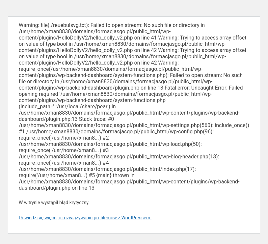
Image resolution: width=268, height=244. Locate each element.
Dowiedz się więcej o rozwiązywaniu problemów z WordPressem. (85, 217)
